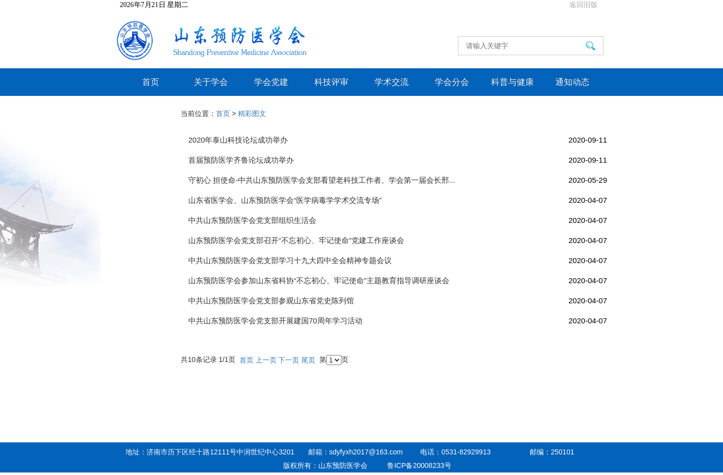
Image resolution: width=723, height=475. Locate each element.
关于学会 (211, 81)
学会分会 (452, 81)
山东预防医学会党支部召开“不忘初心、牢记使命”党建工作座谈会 (397, 240)
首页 (150, 81)
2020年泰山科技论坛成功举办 (397, 140)
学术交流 (392, 81)
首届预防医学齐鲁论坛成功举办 (397, 160)
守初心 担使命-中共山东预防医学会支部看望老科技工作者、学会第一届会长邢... (397, 180)
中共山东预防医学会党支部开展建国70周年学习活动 (397, 320)
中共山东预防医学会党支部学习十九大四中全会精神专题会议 (397, 260)
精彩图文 (252, 113)
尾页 (308, 360)
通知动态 (572, 81)
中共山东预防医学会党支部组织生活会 (397, 220)
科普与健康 (512, 81)
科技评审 (331, 81)
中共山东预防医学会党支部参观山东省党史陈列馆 (397, 300)
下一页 (288, 360)
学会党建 (271, 81)
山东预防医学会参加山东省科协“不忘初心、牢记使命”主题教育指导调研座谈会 (397, 280)
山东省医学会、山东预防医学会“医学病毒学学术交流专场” (397, 200)
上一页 (266, 360)
